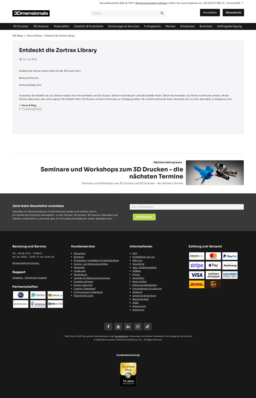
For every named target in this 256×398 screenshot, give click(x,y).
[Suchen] (162, 13)
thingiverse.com (223, 99)
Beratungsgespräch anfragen (151, 3)
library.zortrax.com (29, 77)
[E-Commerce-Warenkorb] (233, 12)
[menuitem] (229, 26)
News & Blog (34, 35)
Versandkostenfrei (109, 3)
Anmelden (210, 12)
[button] (144, 217)
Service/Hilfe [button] (234, 3)
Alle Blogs (17, 35)
